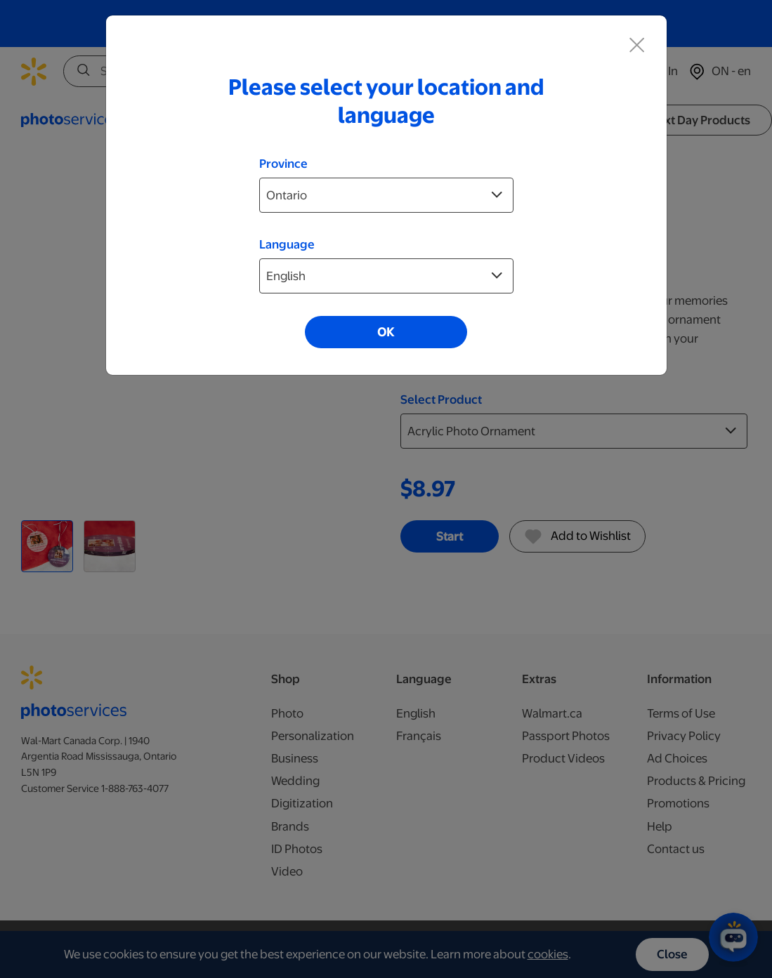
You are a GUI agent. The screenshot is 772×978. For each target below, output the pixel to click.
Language (287, 244)
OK (385, 332)
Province (283, 164)
